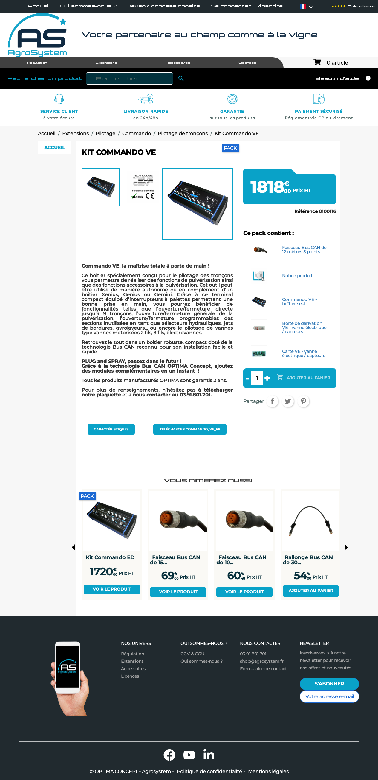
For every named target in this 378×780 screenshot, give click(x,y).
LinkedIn (209, 755)
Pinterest (303, 401)
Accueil (39, 6)
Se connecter (231, 6)
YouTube (189, 755)
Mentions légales (268, 771)
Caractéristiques (111, 429)
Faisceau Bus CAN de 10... (241, 560)
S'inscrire (269, 6)
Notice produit (297, 276)
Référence (306, 211)
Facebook (169, 755)
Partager (272, 401)
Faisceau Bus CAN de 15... (175, 560)
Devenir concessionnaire (163, 6)
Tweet (288, 401)
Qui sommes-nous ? (88, 6)
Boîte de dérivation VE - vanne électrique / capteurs (304, 327)
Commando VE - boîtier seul (299, 301)
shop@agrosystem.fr (262, 661)
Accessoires (133, 668)
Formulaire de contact (263, 668)
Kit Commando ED (110, 557)
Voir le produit (112, 589)
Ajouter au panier (311, 590)
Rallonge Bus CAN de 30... (308, 560)
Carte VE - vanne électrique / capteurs (303, 353)
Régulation (132, 654)
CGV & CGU (192, 654)
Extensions (132, 661)
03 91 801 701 (253, 654)
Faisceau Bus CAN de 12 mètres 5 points (304, 249)
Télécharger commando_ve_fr (190, 429)
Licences (130, 676)
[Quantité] (256, 378)
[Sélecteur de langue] (303, 6)
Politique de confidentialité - (211, 771)
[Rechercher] (129, 78)
